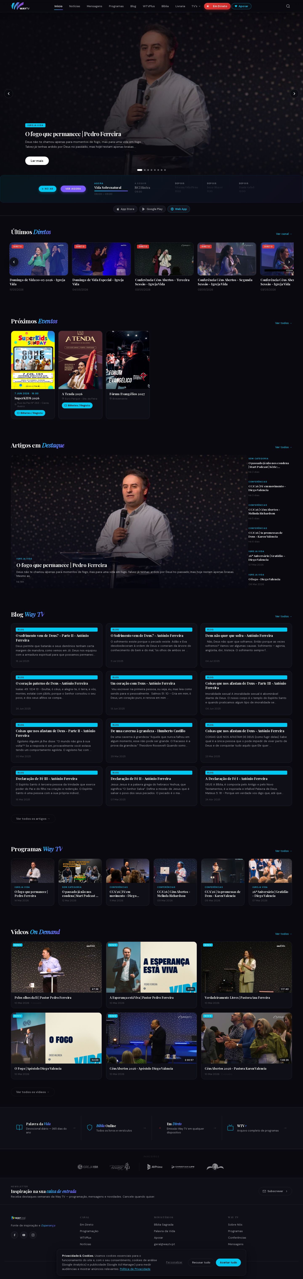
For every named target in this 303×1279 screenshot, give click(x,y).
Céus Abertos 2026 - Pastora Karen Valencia (235, 1068)
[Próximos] (289, 262)
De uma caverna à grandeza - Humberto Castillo (148, 731)
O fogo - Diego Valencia (264, 579)
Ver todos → (283, 323)
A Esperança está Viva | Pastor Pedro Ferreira (142, 997)
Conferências (258, 481)
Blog (133, 6)
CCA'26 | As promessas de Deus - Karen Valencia (266, 534)
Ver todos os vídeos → (32, 1092)
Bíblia (165, 6)
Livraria (180, 6)
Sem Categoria (258, 458)
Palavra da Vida (164, 1231)
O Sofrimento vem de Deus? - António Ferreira (147, 635)
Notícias (74, 6)
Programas (116, 6)
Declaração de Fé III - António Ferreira (46, 778)
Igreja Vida (24, 558)
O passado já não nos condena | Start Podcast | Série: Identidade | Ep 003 (269, 466)
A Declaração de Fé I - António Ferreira (236, 778)
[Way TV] (40, 1218)
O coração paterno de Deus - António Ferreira (52, 683)
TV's (196, 6)
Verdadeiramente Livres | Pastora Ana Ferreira (237, 997)
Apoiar (241, 6)
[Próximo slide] (294, 93)
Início (58, 6)
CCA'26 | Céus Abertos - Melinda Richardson (264, 511)
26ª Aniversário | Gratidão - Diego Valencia (267, 557)
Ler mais (37, 161)
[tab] (139, 170)
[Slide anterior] (8, 93)
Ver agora (73, 188)
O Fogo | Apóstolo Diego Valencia (38, 1068)
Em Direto (218, 6)
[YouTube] (23, 1235)
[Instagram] (33, 1235)
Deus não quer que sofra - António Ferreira (239, 635)
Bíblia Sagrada (163, 1224)
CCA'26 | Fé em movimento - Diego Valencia (267, 488)
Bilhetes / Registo (30, 413)
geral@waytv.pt (164, 1244)
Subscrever (275, 1191)
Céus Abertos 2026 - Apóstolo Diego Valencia (141, 1068)
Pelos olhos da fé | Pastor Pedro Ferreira (43, 997)
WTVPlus (149, 6)
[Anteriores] (14, 262)
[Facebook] (14, 1235)
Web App (179, 209)
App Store (125, 209)
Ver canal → (284, 234)
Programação (89, 1231)
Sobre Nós (235, 1224)
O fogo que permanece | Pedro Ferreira (73, 134)
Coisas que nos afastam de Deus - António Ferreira (244, 731)
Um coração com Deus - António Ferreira (143, 683)
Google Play (152, 209)
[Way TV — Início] (20, 6)
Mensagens (94, 6)
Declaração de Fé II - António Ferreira (141, 778)
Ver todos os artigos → (33, 819)
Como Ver (87, 1250)
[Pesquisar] (288, 6)
